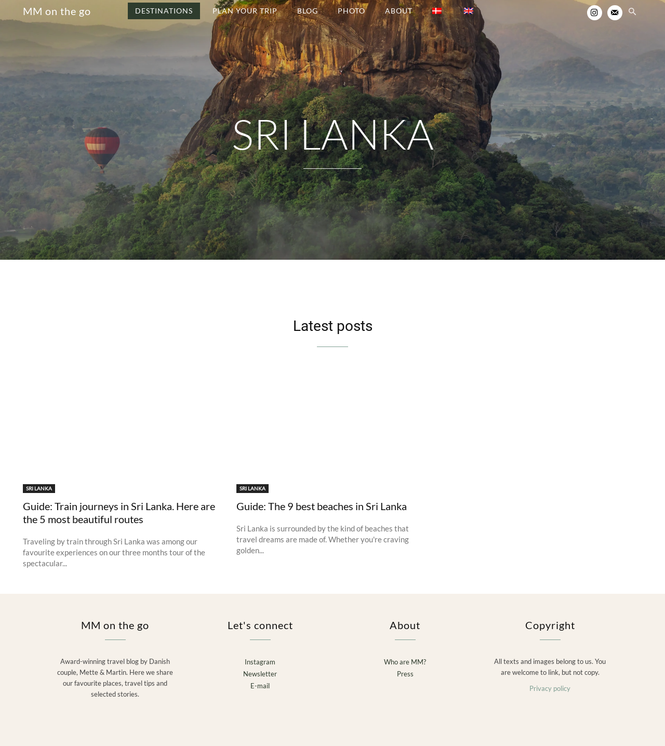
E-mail (260, 686)
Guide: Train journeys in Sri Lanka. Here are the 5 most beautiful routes (119, 512)
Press (405, 674)
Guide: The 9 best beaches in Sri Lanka (321, 506)
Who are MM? (405, 662)
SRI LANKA (39, 488)
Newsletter (260, 674)
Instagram (260, 662)
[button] (632, 12)
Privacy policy (549, 688)
